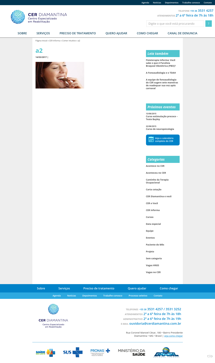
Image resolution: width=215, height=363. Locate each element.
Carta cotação (154, 189)
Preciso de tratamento (78, 33)
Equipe (150, 230)
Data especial (153, 224)
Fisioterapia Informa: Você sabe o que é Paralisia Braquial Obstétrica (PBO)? (161, 63)
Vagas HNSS (152, 265)
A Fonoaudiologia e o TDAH (161, 72)
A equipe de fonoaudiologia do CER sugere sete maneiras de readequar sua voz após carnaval (162, 84)
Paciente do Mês (155, 244)
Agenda (145, 2)
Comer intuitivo (69, 40)
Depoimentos (171, 2)
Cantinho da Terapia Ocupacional (157, 181)
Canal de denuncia (182, 33)
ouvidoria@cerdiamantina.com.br (155, 323)
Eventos (150, 237)
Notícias (157, 2)
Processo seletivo (138, 295)
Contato (208, 2)
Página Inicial (41, 40)
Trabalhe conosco (191, 2)
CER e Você (152, 203)
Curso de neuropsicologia (160, 128)
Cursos (150, 217)
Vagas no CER (153, 272)
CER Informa (54, 40)
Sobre (41, 288)
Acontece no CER (155, 166)
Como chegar (147, 33)
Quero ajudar (116, 33)
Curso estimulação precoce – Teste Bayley (162, 116)
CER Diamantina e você (159, 196)
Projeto (150, 251)
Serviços (64, 288)
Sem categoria (154, 258)
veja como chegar (173, 335)
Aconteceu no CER (156, 172)
